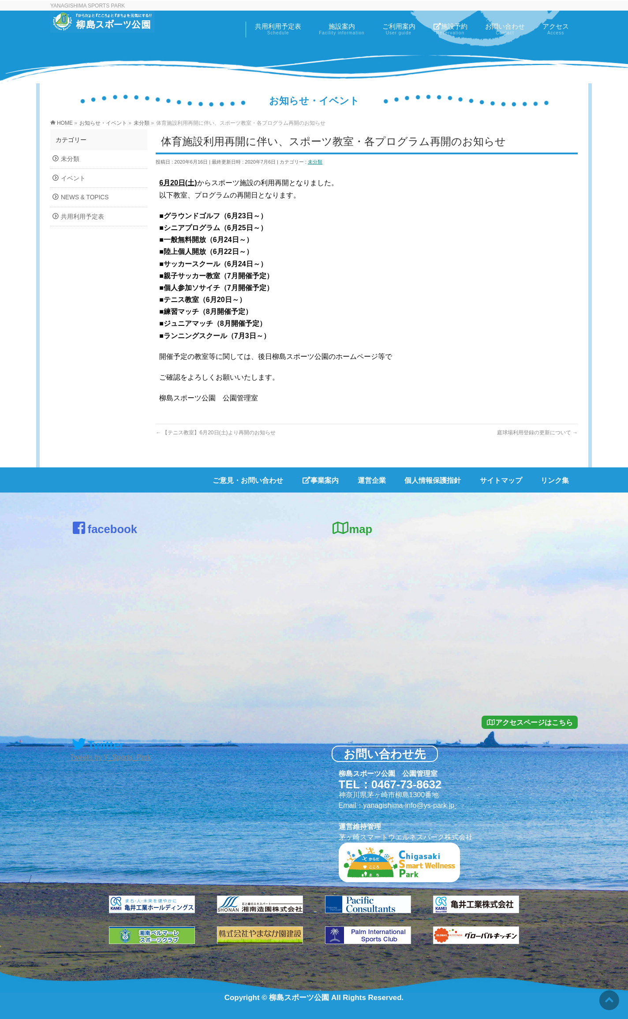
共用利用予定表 (82, 216)
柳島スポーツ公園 (299, 997)
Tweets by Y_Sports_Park (110, 757)
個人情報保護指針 (432, 480)
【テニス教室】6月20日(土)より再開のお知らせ (215, 432)
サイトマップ (501, 480)
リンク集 (555, 480)
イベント (73, 178)
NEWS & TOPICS (84, 197)
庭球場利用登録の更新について (537, 432)
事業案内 (320, 480)
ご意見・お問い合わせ (248, 480)
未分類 (315, 161)
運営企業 (372, 480)
